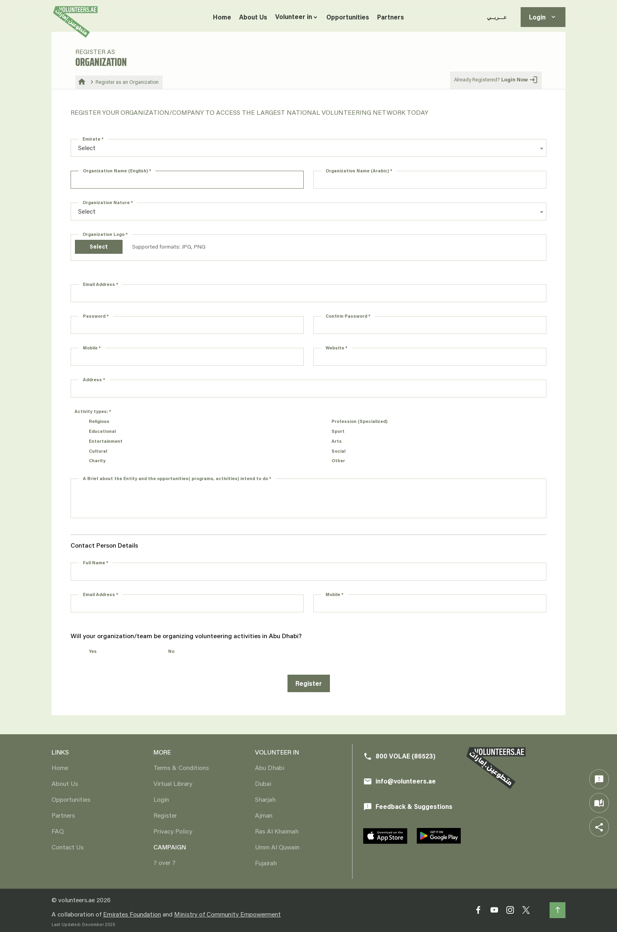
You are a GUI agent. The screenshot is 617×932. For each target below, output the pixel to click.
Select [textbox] (87, 147)
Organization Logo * (105, 234)
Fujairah (266, 863)
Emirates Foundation (132, 914)
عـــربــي (497, 17)
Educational (102, 431)
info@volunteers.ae (399, 781)
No (171, 651)
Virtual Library (172, 783)
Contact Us (68, 847)
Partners (390, 17)
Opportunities (347, 17)
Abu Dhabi (269, 767)
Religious (99, 421)
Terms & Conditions (181, 767)
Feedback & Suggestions (407, 806)
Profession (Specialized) (359, 421)
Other (338, 460)
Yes (93, 651)
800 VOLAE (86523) (399, 756)
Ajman (263, 815)
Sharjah (265, 799)
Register (308, 683)
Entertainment (106, 441)
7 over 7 (164, 862)
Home (222, 17)
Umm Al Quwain (277, 847)
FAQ (58, 831)
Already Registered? (496, 79)
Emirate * (92, 139)
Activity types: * (93, 411)
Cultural (98, 451)
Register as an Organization (127, 82)
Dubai (263, 783)
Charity (97, 460)
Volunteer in (293, 16)
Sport (338, 431)
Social (338, 451)
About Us (253, 17)
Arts (336, 441)
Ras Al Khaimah (277, 831)
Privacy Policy (172, 831)
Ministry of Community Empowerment (227, 914)
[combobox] (308, 147)
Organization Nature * (107, 202)
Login (543, 17)
